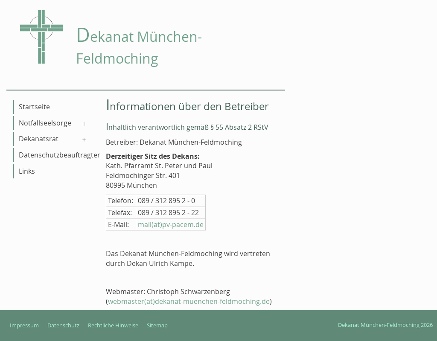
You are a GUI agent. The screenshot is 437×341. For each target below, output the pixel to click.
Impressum (24, 325)
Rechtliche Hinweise (113, 325)
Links (27, 171)
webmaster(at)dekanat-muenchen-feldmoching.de (189, 301)
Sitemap (157, 325)
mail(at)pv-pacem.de (171, 224)
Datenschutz (63, 325)
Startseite (34, 106)
